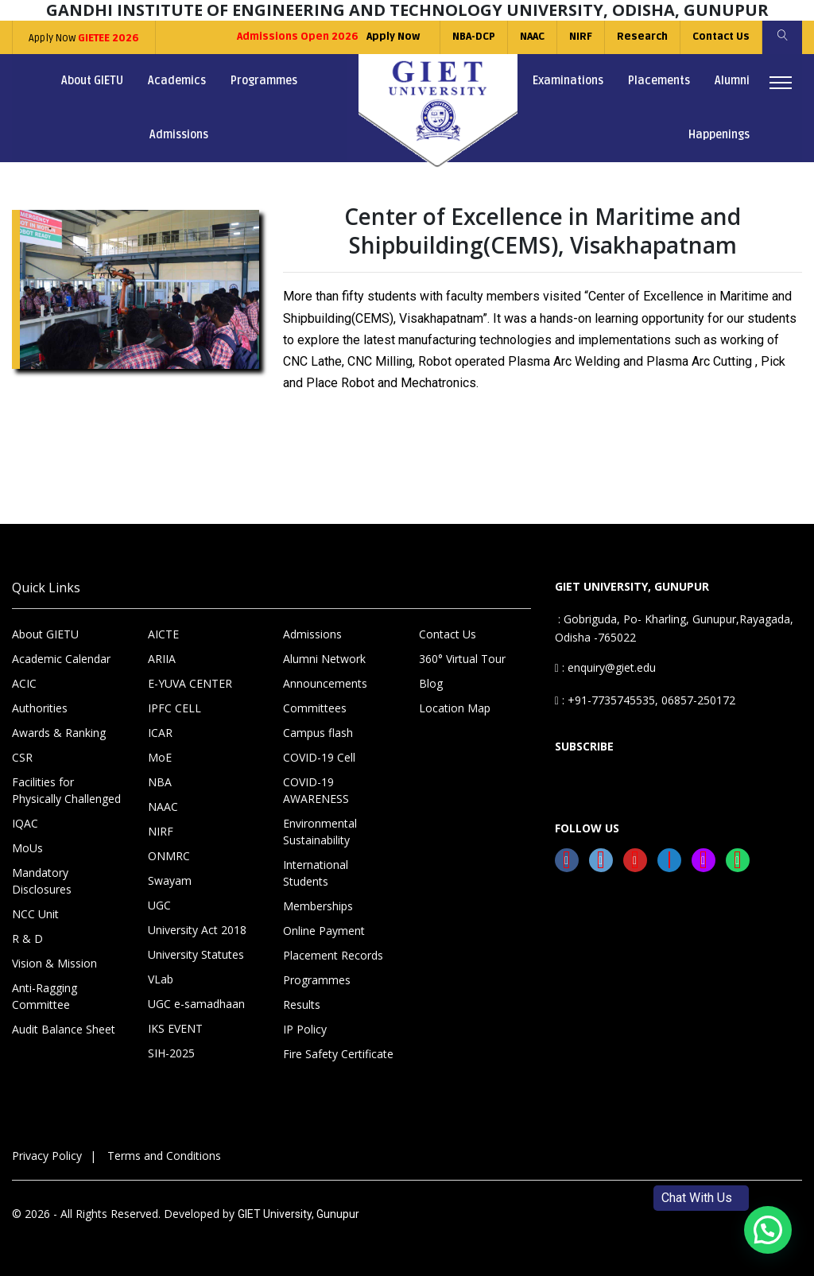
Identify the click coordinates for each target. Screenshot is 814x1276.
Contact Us (721, 36)
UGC (159, 905)
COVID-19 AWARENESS (316, 790)
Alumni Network (324, 658)
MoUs (27, 847)
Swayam (170, 880)
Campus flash (318, 732)
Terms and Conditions (164, 1155)
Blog (431, 683)
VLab (160, 979)
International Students (315, 873)
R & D (27, 938)
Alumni (732, 80)
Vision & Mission (54, 963)
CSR (22, 757)
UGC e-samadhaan (196, 1003)
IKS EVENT (175, 1028)
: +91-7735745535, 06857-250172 (645, 700)
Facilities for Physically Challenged (66, 790)
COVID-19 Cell (319, 757)
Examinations (568, 80)
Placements (659, 80)
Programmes (264, 80)
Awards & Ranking (59, 732)
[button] (768, 1230)
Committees (315, 708)
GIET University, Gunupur (298, 1214)
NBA (160, 781)
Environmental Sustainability (320, 831)
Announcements (325, 683)
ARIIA (162, 658)
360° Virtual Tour (462, 658)
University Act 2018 (197, 929)
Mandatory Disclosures (42, 881)
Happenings (719, 135)
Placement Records (333, 955)
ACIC (24, 683)
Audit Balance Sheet (63, 1029)
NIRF (580, 36)
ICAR (160, 732)
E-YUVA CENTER (190, 683)
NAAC (532, 36)
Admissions (178, 135)
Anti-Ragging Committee (44, 996)
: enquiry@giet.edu (605, 667)
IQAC (25, 823)
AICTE (163, 634)
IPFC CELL (174, 708)
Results (301, 1004)
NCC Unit (35, 913)
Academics (177, 80)
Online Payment (324, 930)
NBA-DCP (473, 36)
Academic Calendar (61, 658)
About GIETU (92, 80)
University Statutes (196, 954)
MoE (160, 757)
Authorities (40, 708)
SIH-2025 (171, 1053)
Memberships (318, 905)
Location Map (454, 708)
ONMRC (169, 855)
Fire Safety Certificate (338, 1053)
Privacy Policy (47, 1155)
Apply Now (84, 38)
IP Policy (305, 1029)
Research (642, 36)
